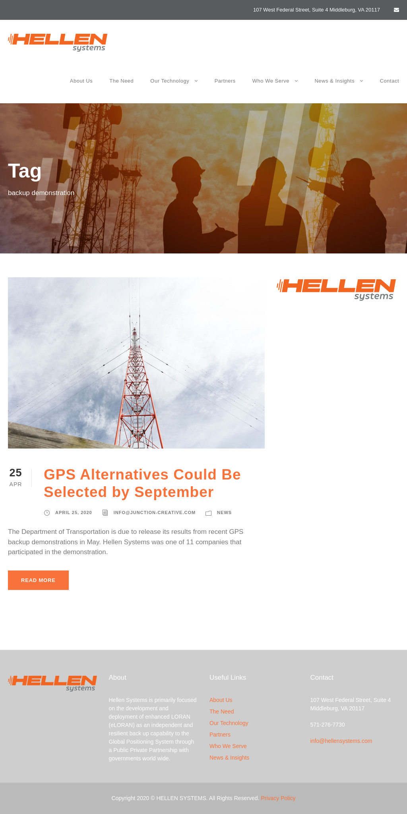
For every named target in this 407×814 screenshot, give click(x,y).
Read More (38, 580)
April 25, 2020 (73, 512)
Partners (225, 81)
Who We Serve (270, 81)
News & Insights (334, 81)
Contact (389, 81)
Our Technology (169, 81)
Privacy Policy (278, 798)
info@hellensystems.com (341, 741)
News (224, 512)
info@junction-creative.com (155, 512)
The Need (121, 81)
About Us (81, 81)
